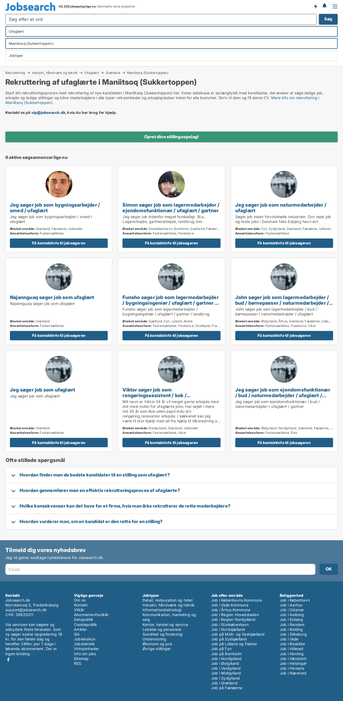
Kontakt (81, 605)
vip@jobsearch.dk (48, 112)
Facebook (8, 659)
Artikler (80, 629)
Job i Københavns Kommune (236, 600)
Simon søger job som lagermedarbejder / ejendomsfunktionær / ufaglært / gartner (170, 207)
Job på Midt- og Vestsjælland (238, 634)
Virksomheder (86, 648)
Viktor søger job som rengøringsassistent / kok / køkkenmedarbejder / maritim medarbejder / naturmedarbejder (161, 398)
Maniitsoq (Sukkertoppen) (147, 72)
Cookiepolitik (85, 624)
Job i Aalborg (292, 614)
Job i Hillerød (291, 648)
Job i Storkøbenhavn (230, 624)
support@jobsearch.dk (26, 609)
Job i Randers (292, 624)
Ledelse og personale (162, 629)
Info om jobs (85, 653)
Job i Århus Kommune (230, 609)
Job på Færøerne (226, 687)
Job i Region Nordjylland (233, 619)
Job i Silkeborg (293, 634)
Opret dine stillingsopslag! (171, 136)
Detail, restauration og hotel (167, 600)
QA (77, 634)
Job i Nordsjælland (228, 629)
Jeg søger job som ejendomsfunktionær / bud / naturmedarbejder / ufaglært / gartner (282, 395)
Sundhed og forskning (162, 634)
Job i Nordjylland (226, 658)
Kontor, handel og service (165, 624)
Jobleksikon (84, 639)
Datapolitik (83, 619)
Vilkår (79, 609)
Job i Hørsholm (293, 658)
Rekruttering (15, 72)
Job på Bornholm (226, 653)
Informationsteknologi (162, 609)
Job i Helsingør (293, 663)
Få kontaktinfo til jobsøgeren (58, 243)
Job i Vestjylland (226, 668)
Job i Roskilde (292, 644)
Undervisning (154, 639)
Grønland (113, 72)
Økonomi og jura (157, 644)
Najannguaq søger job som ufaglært (52, 297)
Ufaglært (91, 72)
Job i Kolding (291, 629)
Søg (328, 18)
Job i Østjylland (225, 663)
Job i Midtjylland (226, 673)
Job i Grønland (224, 683)
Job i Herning (292, 653)
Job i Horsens (292, 668)
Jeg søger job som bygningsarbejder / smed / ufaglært (55, 207)
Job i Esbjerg (291, 619)
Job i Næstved (293, 673)
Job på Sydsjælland (229, 639)
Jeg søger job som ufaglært (42, 390)
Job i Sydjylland (225, 678)
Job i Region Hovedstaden (235, 614)
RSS (77, 663)
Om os (79, 600)
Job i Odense (292, 609)
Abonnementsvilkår (91, 614)
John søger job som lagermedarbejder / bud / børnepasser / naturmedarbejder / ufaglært (282, 302)
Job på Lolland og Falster (234, 644)
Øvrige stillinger (157, 648)
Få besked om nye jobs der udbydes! (315, 6)
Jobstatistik (84, 644)
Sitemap (81, 658)
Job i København (295, 600)
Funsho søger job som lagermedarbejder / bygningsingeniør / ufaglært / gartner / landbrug (170, 302)
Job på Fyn (221, 648)
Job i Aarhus (291, 605)
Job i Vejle (289, 639)
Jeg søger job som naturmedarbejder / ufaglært (280, 207)
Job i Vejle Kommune (229, 605)
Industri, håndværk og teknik (55, 72)
